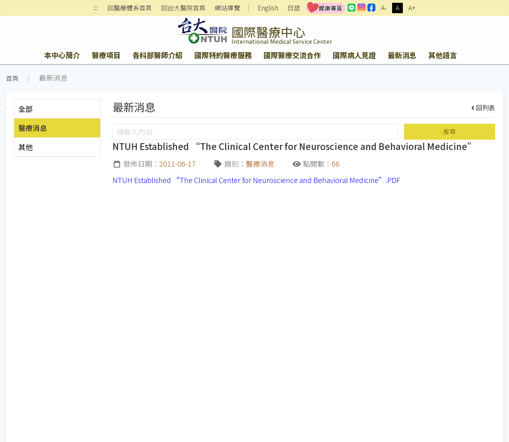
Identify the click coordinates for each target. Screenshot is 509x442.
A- (384, 7)
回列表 (483, 107)
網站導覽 (227, 8)
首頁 (12, 78)
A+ (412, 7)
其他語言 (442, 55)
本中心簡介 (62, 55)
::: (95, 8)
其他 (25, 147)
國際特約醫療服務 (223, 55)
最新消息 (402, 55)
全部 (25, 108)
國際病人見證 (354, 55)
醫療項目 (106, 55)
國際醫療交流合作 (292, 55)
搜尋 (449, 131)
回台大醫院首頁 (183, 8)
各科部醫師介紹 (157, 55)
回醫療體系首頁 (129, 8)
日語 (294, 7)
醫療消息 (32, 128)
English (268, 7)
